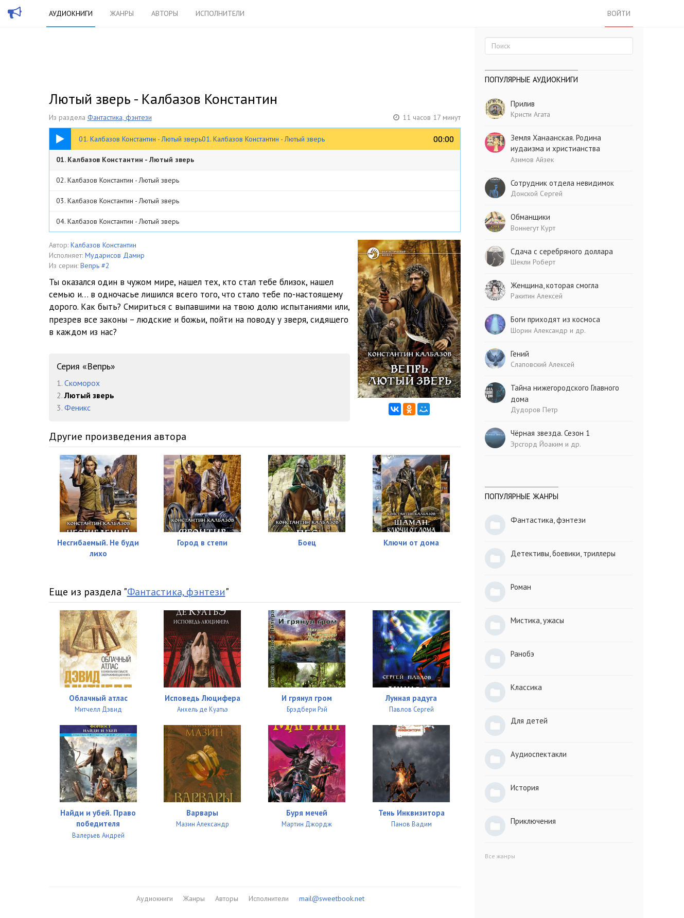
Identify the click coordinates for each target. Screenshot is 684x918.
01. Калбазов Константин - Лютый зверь (125, 159)
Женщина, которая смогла (555, 285)
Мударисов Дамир (115, 255)
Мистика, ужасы (537, 620)
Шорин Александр (539, 330)
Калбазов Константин (103, 245)
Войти (618, 13)
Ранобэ (522, 654)
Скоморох (82, 383)
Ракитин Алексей (537, 296)
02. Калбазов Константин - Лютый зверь (117, 180)
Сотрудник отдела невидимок (562, 183)
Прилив (523, 104)
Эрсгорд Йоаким (537, 444)
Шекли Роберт (533, 262)
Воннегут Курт (533, 228)
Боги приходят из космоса (555, 319)
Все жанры (500, 856)
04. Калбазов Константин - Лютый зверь (117, 221)
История (525, 787)
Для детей (529, 721)
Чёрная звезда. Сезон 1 (550, 433)
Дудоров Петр (534, 409)
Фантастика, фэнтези (119, 117)
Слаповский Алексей (542, 364)
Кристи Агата (530, 114)
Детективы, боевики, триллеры (563, 553)
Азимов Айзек (532, 159)
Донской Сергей (537, 193)
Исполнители (220, 13)
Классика (526, 687)
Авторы (164, 13)
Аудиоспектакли (539, 754)
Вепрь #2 (95, 265)
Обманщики (530, 217)
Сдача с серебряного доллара (562, 251)
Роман (521, 587)
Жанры (122, 13)
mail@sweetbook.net (331, 898)
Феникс (77, 407)
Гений (520, 354)
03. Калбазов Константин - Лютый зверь (117, 200)
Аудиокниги (71, 13)
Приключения (533, 821)
